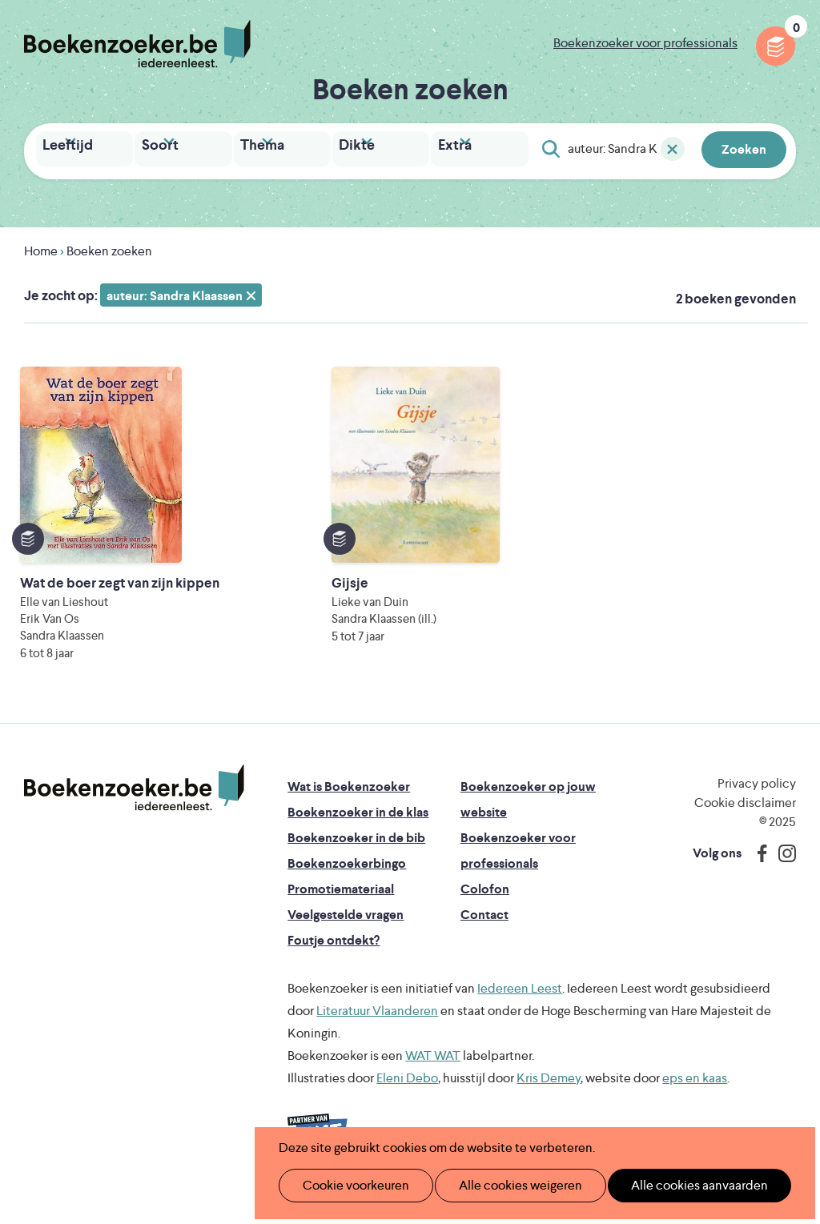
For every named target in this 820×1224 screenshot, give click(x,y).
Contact (484, 928)
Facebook (758, 867)
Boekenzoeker (137, 44)
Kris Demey (549, 1091)
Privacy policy (757, 797)
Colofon (484, 902)
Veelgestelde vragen (345, 928)
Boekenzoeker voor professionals (645, 42)
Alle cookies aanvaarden (673, 1185)
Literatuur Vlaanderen (377, 1024)
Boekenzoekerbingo (346, 877)
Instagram (781, 867)
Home (41, 247)
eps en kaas (694, 1091)
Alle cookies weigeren (503, 1185)
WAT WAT (432, 1069)
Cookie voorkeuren (348, 1185)
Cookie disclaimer (745, 816)
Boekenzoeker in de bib (356, 851)
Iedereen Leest (519, 1001)
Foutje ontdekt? (333, 953)
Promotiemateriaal (340, 902)
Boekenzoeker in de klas (357, 825)
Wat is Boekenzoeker (348, 800)
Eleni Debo (407, 1091)
